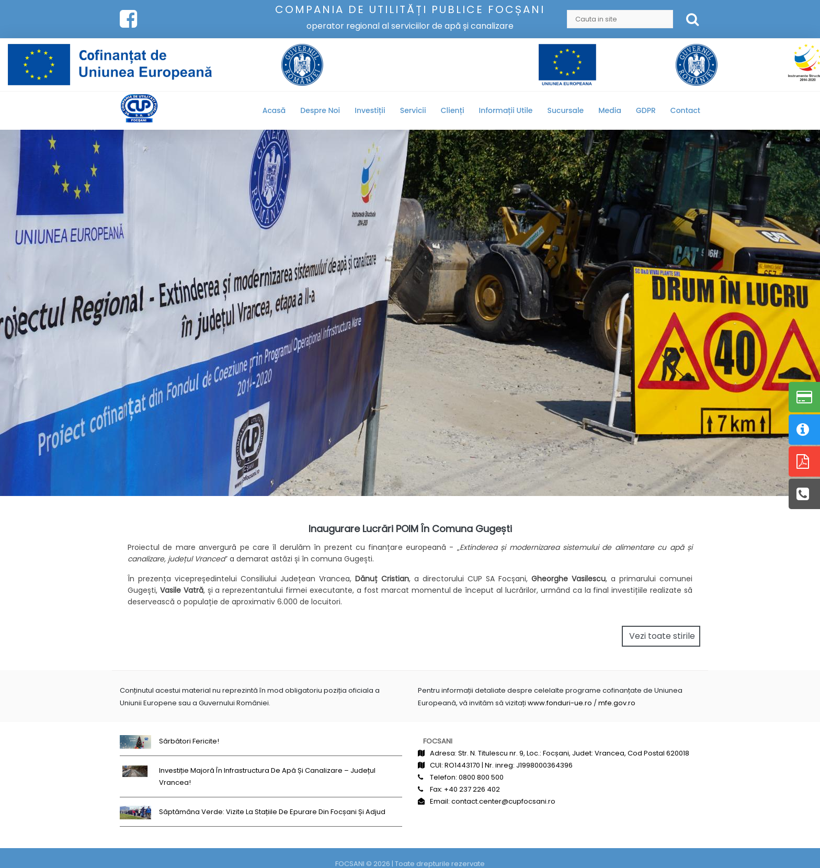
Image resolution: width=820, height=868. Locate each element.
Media (609, 110)
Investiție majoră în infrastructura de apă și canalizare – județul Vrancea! (267, 776)
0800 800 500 (481, 777)
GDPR (646, 110)
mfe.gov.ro (616, 703)
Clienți (452, 110)
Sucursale (566, 110)
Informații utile (506, 110)
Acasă (274, 110)
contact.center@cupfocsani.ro (503, 801)
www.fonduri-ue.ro (560, 703)
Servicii (413, 110)
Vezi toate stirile (662, 636)
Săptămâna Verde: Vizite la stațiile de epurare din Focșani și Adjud (272, 812)
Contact (685, 110)
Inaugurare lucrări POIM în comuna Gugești (410, 528)
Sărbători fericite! (189, 741)
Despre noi (320, 110)
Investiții (370, 110)
